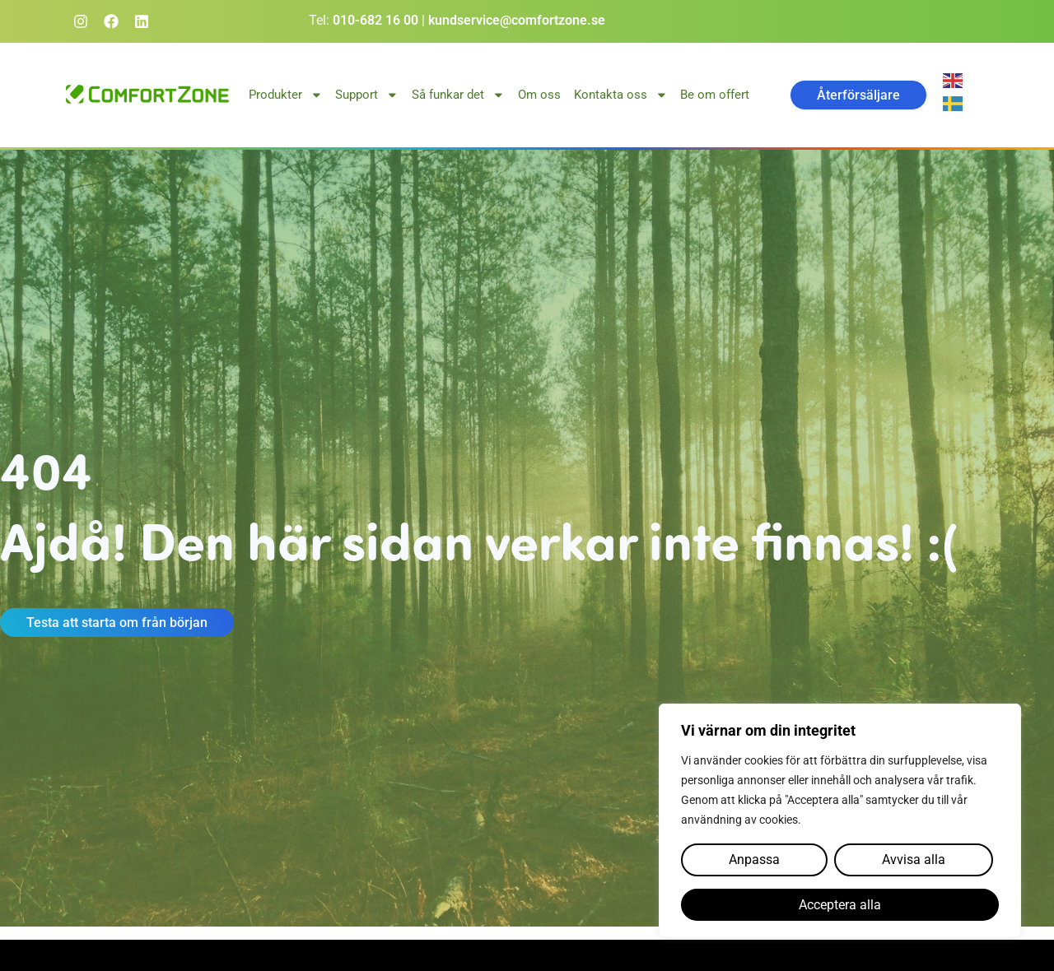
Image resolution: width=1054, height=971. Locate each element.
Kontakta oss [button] (621, 95)
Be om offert (714, 94)
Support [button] (367, 95)
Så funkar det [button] (458, 95)
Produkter (286, 95)
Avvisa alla (912, 860)
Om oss (539, 94)
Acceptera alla (840, 905)
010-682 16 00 (375, 20)
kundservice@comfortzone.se (516, 20)
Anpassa (754, 860)
